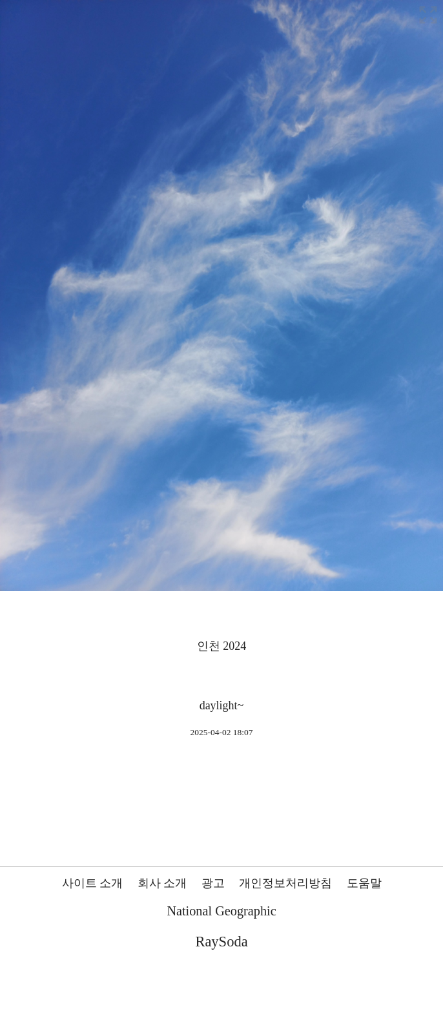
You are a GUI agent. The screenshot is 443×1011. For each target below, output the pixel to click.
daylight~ (222, 705)
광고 (213, 883)
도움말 (364, 883)
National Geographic (221, 911)
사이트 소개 (92, 883)
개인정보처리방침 (285, 883)
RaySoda (221, 941)
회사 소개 (162, 883)
